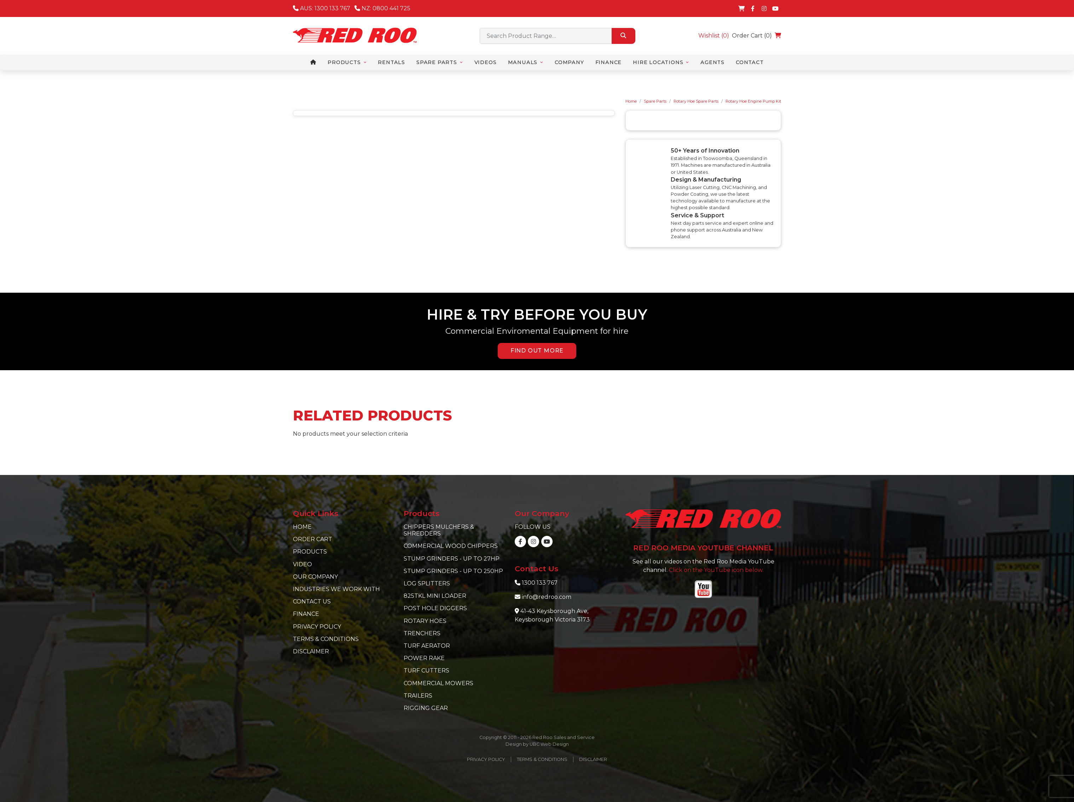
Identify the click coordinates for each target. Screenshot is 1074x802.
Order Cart (312, 539)
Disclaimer (311, 651)
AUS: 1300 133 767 (321, 8)
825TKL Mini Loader (435, 595)
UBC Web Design (549, 744)
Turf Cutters (426, 670)
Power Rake (424, 658)
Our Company (315, 576)
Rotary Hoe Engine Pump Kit (753, 101)
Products (310, 551)
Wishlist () (713, 35)
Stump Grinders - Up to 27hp (452, 558)
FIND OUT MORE (537, 350)
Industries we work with (336, 589)
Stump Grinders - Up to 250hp (453, 571)
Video (302, 564)
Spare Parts (655, 101)
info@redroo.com (546, 597)
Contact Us (312, 601)
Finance (306, 614)
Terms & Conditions (326, 639)
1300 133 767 (540, 582)
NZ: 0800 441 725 (382, 8)
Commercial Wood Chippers (451, 546)
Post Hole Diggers (435, 608)
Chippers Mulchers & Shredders (439, 530)
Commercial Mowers (438, 683)
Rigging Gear (426, 708)
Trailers (418, 695)
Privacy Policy (317, 626)
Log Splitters (427, 583)
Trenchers (422, 633)
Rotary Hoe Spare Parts (696, 101)
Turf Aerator (427, 645)
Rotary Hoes (425, 621)
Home (631, 101)
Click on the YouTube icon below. (716, 570)
